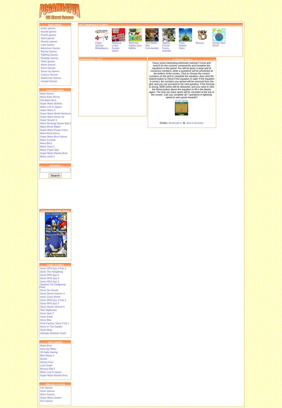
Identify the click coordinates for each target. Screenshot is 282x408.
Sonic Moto (46, 330)
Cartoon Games (49, 74)
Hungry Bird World (219, 43)
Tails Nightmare (48, 310)
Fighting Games (49, 54)
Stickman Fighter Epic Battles (135, 44)
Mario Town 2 (47, 146)
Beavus (202, 41)
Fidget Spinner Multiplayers (101, 44)
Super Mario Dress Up (52, 116)
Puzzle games (48, 35)
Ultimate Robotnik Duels (53, 333)
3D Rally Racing (49, 352)
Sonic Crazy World (50, 296)
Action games (47, 28)
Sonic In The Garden (51, 326)
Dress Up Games (49, 71)
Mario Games (47, 64)
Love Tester (46, 365)
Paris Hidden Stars (185, 44)
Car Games (46, 387)
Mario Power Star (49, 150)
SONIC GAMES (55, 265)
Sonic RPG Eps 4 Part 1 (53, 268)
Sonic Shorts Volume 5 (52, 306)
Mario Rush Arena (49, 133)
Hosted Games (49, 81)
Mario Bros (46, 143)
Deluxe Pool (46, 362)
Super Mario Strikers (51, 103)
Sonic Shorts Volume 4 (52, 293)
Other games (47, 61)
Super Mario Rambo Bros (53, 153)
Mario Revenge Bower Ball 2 (55, 123)
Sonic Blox (46, 320)
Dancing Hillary (48, 349)
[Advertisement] (113, 88)
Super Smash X (48, 120)
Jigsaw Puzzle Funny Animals (168, 45)
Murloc (43, 358)
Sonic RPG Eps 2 (49, 303)
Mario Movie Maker (50, 126)
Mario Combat (47, 140)
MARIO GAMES (55, 90)
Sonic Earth (46, 316)
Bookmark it (175, 123)
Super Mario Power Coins (54, 130)
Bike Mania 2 (47, 355)
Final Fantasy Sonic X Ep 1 (54, 323)
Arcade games (48, 31)
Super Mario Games (51, 397)
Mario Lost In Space (51, 106)
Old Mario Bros (48, 100)
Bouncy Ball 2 (47, 368)
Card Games (47, 44)
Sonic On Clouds (49, 290)
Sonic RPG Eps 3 (49, 281)
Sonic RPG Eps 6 (49, 278)
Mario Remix (47, 93)
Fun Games (46, 401)
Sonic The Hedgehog (51, 271)
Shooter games (48, 41)
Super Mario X (48, 110)
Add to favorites (195, 123)
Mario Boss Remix (50, 97)
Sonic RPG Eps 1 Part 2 (53, 300)
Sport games (47, 38)
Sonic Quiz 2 (47, 313)
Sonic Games (47, 68)
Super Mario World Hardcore (55, 113)
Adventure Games (50, 48)
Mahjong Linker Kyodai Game (118, 45)
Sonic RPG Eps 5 (49, 275)
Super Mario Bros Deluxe (53, 136)
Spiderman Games (50, 78)
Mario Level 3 (47, 156)
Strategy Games (49, 58)
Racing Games (48, 51)
